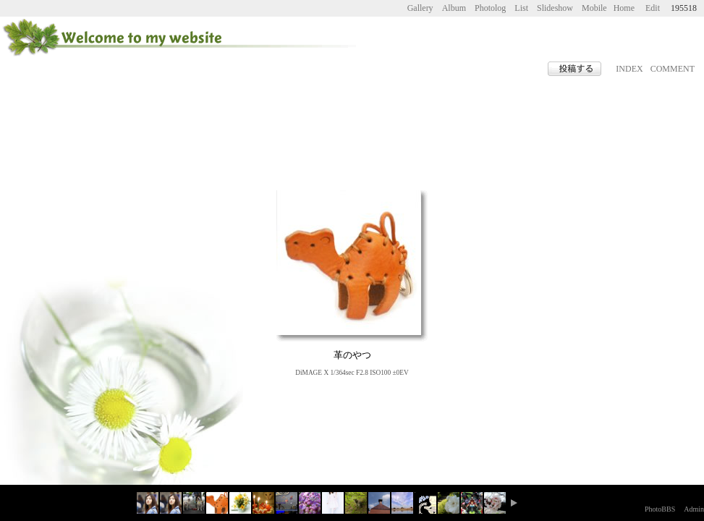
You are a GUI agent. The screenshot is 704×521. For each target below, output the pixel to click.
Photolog (490, 8)
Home (624, 8)
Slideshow (555, 8)
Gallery (420, 8)
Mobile (594, 8)
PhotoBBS (660, 509)
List (521, 8)
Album (454, 8)
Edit (652, 8)
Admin (694, 509)
